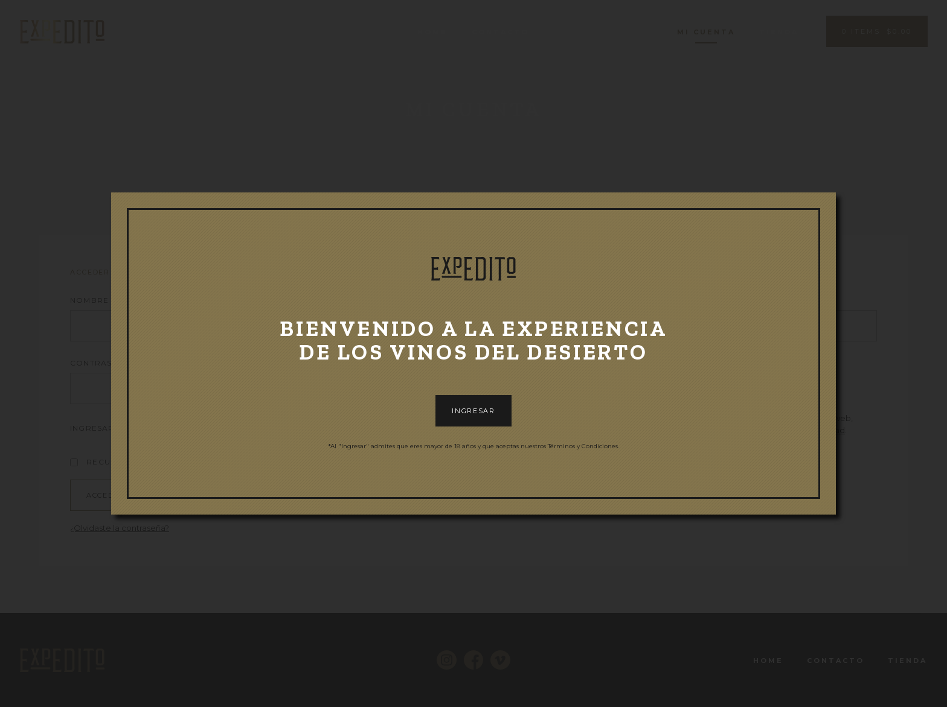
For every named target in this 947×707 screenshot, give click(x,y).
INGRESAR (473, 411)
